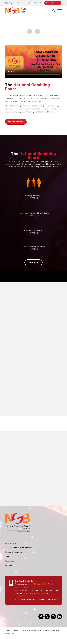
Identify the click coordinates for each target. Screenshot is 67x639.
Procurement (10, 561)
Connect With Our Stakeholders (18, 548)
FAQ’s (7, 556)
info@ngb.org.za (22, 587)
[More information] (16, 122)
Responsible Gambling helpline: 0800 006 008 (25, 3)
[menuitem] (25, 3)
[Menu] (58, 11)
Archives (8, 565)
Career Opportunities (14, 552)
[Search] (52, 11)
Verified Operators (53, 3)
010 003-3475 (39, 584)
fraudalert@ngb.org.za (35, 593)
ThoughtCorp (9, 633)
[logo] (28, 11)
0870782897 (20, 596)
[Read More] (33, 262)
